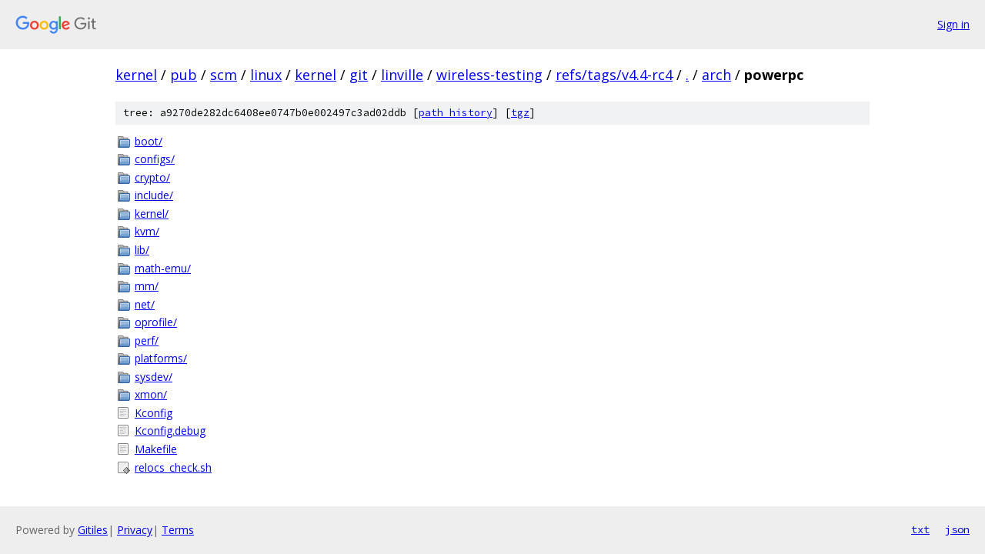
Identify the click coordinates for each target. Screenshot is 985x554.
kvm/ (147, 231)
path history (455, 112)
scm (223, 74)
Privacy (134, 529)
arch (716, 74)
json (957, 529)
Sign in (953, 24)
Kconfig (153, 412)
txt (920, 529)
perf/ (147, 340)
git (358, 74)
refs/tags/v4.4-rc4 (614, 74)
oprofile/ (156, 322)
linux (266, 74)
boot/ (148, 141)
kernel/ (152, 213)
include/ (154, 195)
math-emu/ (163, 268)
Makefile (156, 449)
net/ (145, 304)
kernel (136, 74)
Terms (178, 529)
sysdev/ (153, 376)
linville (402, 74)
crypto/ (152, 177)
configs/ (155, 159)
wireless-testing (489, 74)
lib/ (142, 249)
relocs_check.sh (173, 467)
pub (183, 74)
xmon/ (151, 394)
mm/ (147, 286)
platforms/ (161, 358)
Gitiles (93, 529)
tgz (520, 112)
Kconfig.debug (170, 430)
